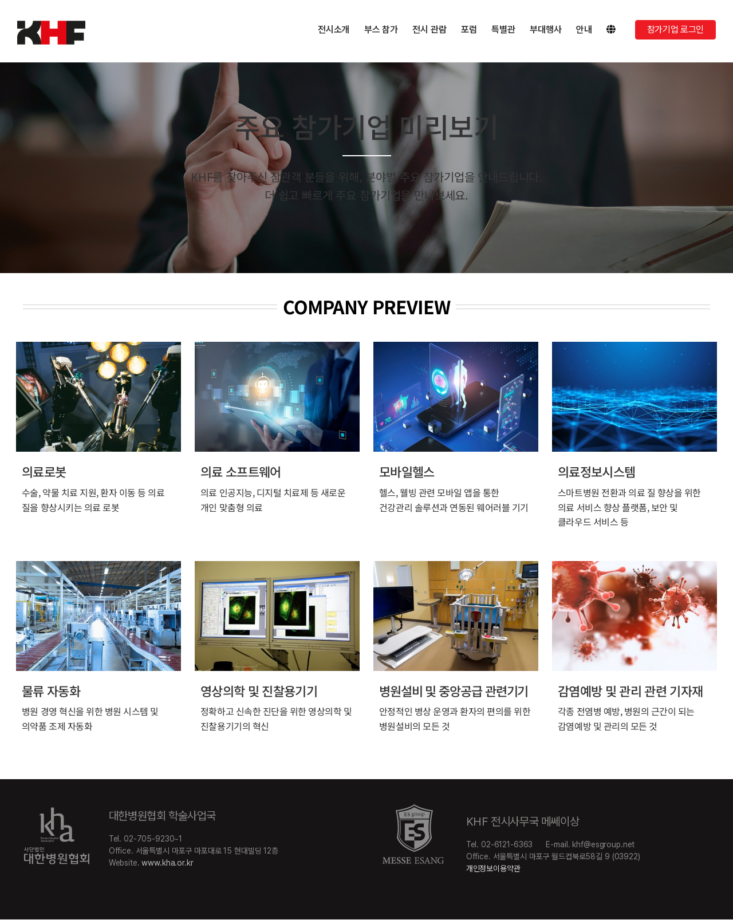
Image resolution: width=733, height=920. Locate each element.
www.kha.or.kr (167, 862)
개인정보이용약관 (493, 868)
